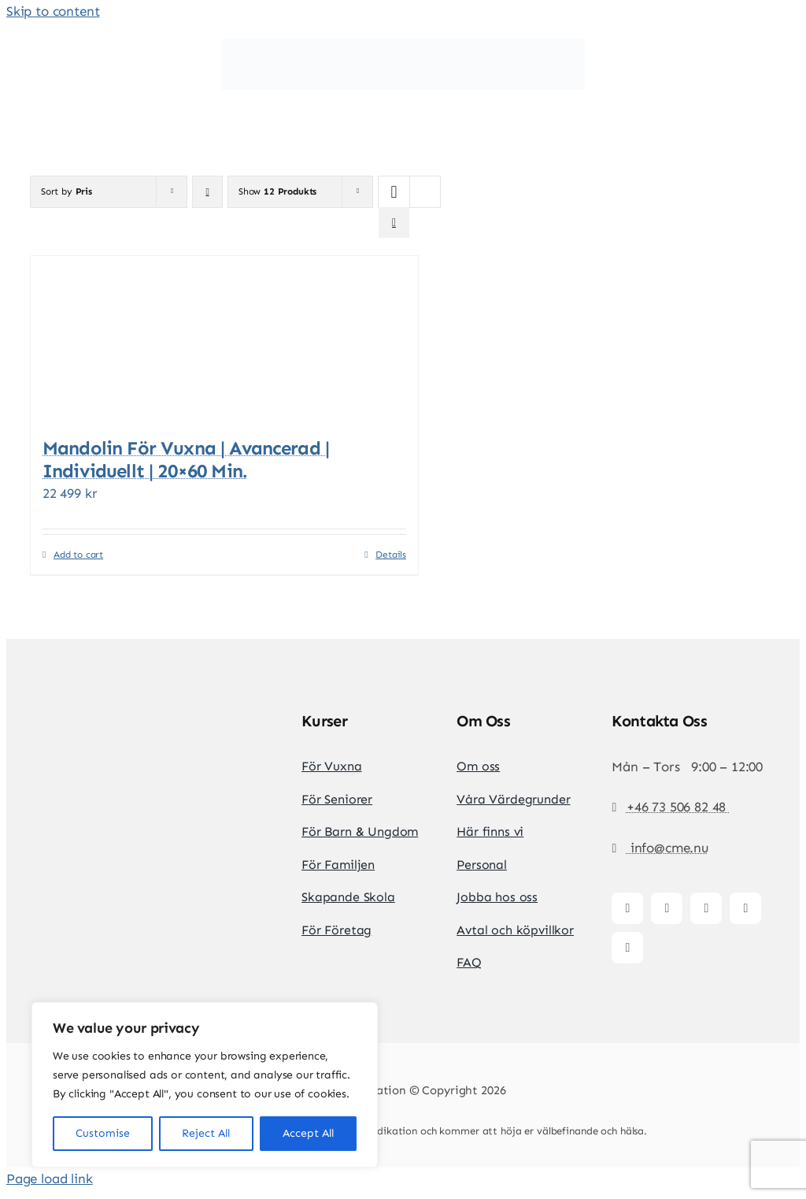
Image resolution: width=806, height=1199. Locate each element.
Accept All (308, 1133)
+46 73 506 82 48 (678, 807)
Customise (103, 1133)
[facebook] (627, 908)
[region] (204, 1084)
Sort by (66, 191)
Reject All (206, 1133)
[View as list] (394, 222)
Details (390, 554)
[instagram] (666, 908)
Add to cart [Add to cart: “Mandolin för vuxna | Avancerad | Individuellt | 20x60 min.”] (78, 554)
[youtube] (745, 908)
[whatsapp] (627, 947)
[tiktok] (706, 908)
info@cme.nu (667, 848)
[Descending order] (207, 192)
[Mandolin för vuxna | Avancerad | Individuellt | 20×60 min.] (224, 338)
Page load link (49, 1178)
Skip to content (52, 11)
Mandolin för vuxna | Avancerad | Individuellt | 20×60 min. (186, 459)
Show (277, 191)
